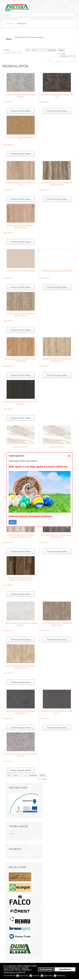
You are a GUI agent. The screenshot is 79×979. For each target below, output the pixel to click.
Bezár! (12, 522)
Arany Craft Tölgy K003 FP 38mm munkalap (20, 360)
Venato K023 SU (57, 447)
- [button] (27, 972)
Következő (52, 50)
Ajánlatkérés (8, 102)
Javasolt (35, 976)
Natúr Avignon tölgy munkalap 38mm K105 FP (57, 624)
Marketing (60, 976)
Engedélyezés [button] (65, 969)
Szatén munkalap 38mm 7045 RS (20, 271)
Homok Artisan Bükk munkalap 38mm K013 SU (57, 360)
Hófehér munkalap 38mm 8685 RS (57, 271)
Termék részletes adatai (21, 111)
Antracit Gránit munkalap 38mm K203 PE (57, 712)
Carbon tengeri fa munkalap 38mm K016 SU (20, 403)
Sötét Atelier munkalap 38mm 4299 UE (56, 96)
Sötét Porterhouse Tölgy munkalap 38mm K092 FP (21, 579)
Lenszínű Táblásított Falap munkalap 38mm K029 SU (20, 536)
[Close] (69, 456)
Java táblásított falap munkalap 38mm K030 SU (57, 536)
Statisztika (47, 976)
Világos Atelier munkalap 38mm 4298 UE (20, 96)
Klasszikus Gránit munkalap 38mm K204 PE (20, 755)
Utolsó (61, 50)
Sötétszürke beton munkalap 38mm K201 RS (20, 712)
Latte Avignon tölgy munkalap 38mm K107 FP (21, 667)
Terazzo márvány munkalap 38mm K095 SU (20, 624)
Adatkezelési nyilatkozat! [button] (14, 972)
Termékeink (10, 23)
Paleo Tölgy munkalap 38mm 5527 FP (21, 138)
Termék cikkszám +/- (11, 52)
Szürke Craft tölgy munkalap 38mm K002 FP (21, 315)
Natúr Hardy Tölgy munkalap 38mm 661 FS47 (20, 226)
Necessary (23, 976)
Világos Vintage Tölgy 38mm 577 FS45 (20, 184)
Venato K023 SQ (20, 447)
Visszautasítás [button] (46, 969)
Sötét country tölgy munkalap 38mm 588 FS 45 (57, 184)
